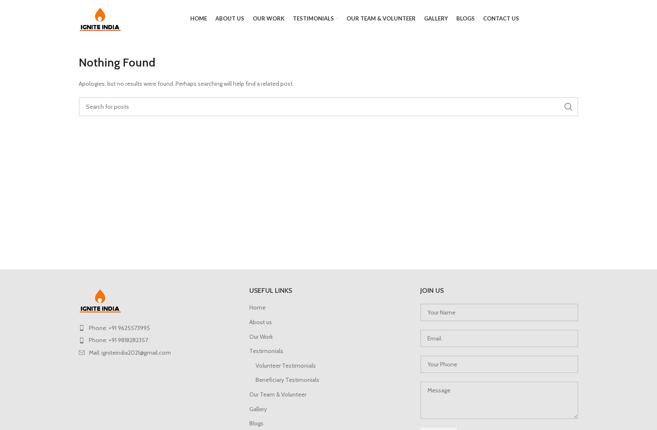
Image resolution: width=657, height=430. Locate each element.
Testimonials (266, 351)
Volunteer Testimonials (286, 365)
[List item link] (158, 328)
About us (260, 322)
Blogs (256, 423)
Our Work (261, 336)
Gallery (258, 409)
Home (257, 307)
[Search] (328, 106)
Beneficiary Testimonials (287, 380)
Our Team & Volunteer (277, 394)
